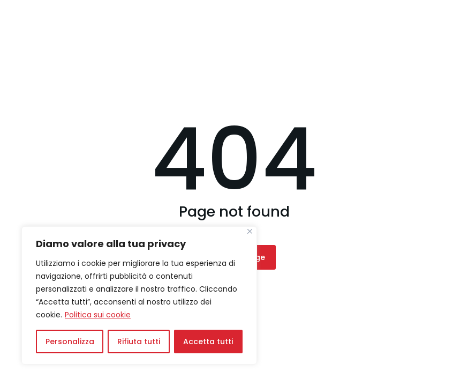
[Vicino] (249, 231)
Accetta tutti (208, 341)
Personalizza (70, 341)
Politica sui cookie (98, 314)
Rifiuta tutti (138, 341)
